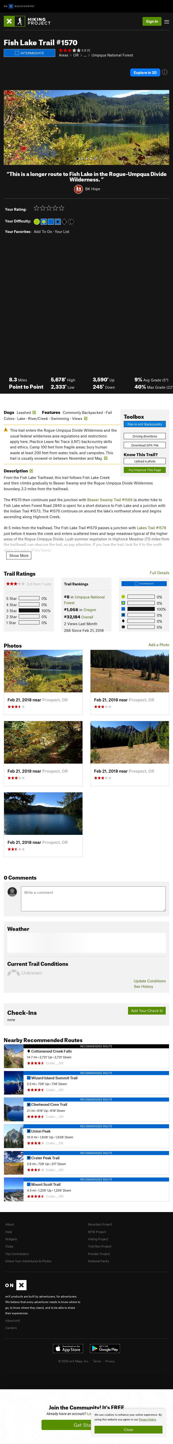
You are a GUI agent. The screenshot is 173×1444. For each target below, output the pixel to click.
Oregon (90, 609)
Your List (62, 231)
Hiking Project (98, 1239)
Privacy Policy (147, 1419)
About (9, 1224)
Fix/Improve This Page (145, 470)
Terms (97, 1361)
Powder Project (99, 1254)
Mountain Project (100, 1224)
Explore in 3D (145, 72)
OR (76, 55)
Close (128, 1429)
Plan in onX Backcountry (145, 424)
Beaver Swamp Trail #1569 (109, 499)
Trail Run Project (99, 1246)
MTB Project (97, 1232)
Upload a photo (145, 461)
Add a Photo (158, 644)
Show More (18, 555)
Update (150, 981)
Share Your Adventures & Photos (28, 1261)
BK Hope (92, 188)
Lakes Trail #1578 (151, 527)
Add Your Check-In (147, 1010)
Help (8, 1232)
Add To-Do (43, 231)
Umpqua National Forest (112, 55)
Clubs (9, 1246)
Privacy (110, 1361)
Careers (11, 1328)
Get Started (87, 1425)
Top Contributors (17, 1254)
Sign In (152, 21)
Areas (63, 55)
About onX (12, 1321)
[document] (128, 1423)
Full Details (159, 572)
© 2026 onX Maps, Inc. (73, 1361)
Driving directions (144, 436)
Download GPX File (144, 445)
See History (143, 986)
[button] (9, 127)
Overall (87, 617)
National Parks (98, 1261)
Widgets (11, 1239)
